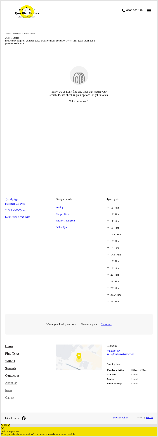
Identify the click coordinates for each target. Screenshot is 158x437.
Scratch (149, 417)
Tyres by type (12, 199)
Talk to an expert (79, 101)
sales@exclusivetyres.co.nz (120, 354)
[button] (7, 425)
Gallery (9, 397)
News (8, 390)
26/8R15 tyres (29, 33)
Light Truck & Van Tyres (17, 217)
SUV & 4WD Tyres (15, 210)
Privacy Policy (120, 417)
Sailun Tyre (61, 227)
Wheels (10, 361)
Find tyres (17, 33)
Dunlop (59, 207)
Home (8, 33)
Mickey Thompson (65, 220)
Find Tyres (12, 353)
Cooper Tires (62, 214)
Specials (10, 368)
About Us (11, 383)
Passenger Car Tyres (15, 203)
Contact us (106, 324)
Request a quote (89, 324)
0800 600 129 (113, 351)
